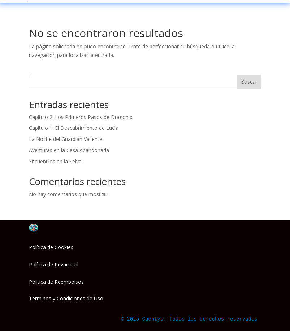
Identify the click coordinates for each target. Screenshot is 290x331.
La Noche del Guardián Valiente (65, 139)
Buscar (249, 81)
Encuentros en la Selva (55, 161)
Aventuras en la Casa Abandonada (69, 150)
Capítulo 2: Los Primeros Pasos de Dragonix (80, 117)
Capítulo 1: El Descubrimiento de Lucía (73, 127)
